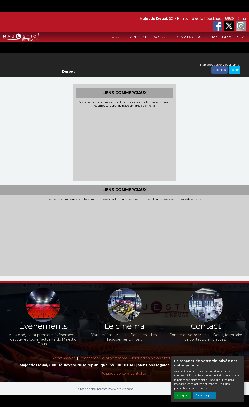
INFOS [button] (227, 37)
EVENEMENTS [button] (138, 37)
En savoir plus (204, 395)
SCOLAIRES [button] (163, 37)
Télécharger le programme (103, 358)
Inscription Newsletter (150, 358)
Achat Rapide (64, 358)
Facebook (219, 70)
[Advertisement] (124, 144)
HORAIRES (117, 37)
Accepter (183, 395)
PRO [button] (214, 37)
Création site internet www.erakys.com (105, 388)
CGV (240, 37)
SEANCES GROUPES (192, 37)
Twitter (234, 70)
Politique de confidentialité (123, 373)
